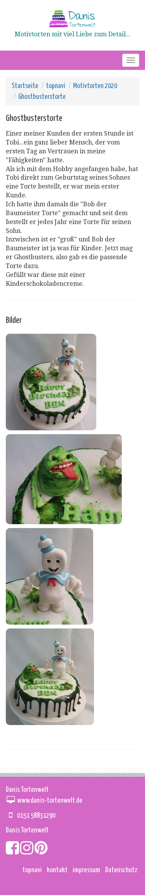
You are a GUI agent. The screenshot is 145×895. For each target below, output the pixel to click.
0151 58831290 (36, 815)
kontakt (57, 870)
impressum (86, 870)
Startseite (25, 86)
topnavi (55, 86)
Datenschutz (121, 870)
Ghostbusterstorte (42, 96)
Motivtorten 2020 (95, 86)
